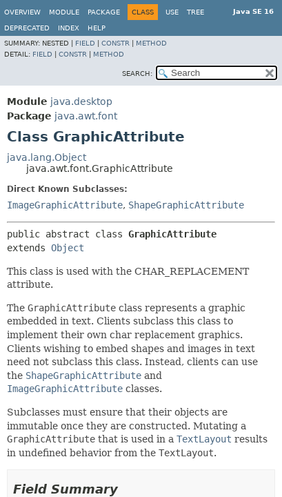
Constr (115, 43)
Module (64, 12)
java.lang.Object (46, 157)
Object (67, 247)
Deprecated (27, 28)
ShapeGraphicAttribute (186, 205)
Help (96, 28)
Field (85, 43)
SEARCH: (137, 73)
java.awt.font (85, 115)
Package (104, 12)
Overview (22, 12)
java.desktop (81, 101)
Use (172, 12)
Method (151, 43)
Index (68, 28)
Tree (195, 12)
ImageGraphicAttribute (65, 205)
